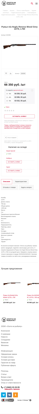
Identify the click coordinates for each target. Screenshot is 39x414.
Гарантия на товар (8, 363)
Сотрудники (5, 340)
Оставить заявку (14, 162)
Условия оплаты (7, 357)
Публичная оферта (8, 365)
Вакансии (4, 342)
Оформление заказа (9, 354)
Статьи (3, 374)
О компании (5, 334)
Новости (4, 337)
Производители (7, 380)
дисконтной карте (18, 90)
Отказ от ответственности (11, 383)
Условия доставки (8, 360)
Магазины (5, 345)
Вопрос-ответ (6, 377)
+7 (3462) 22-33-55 (12, 387)
